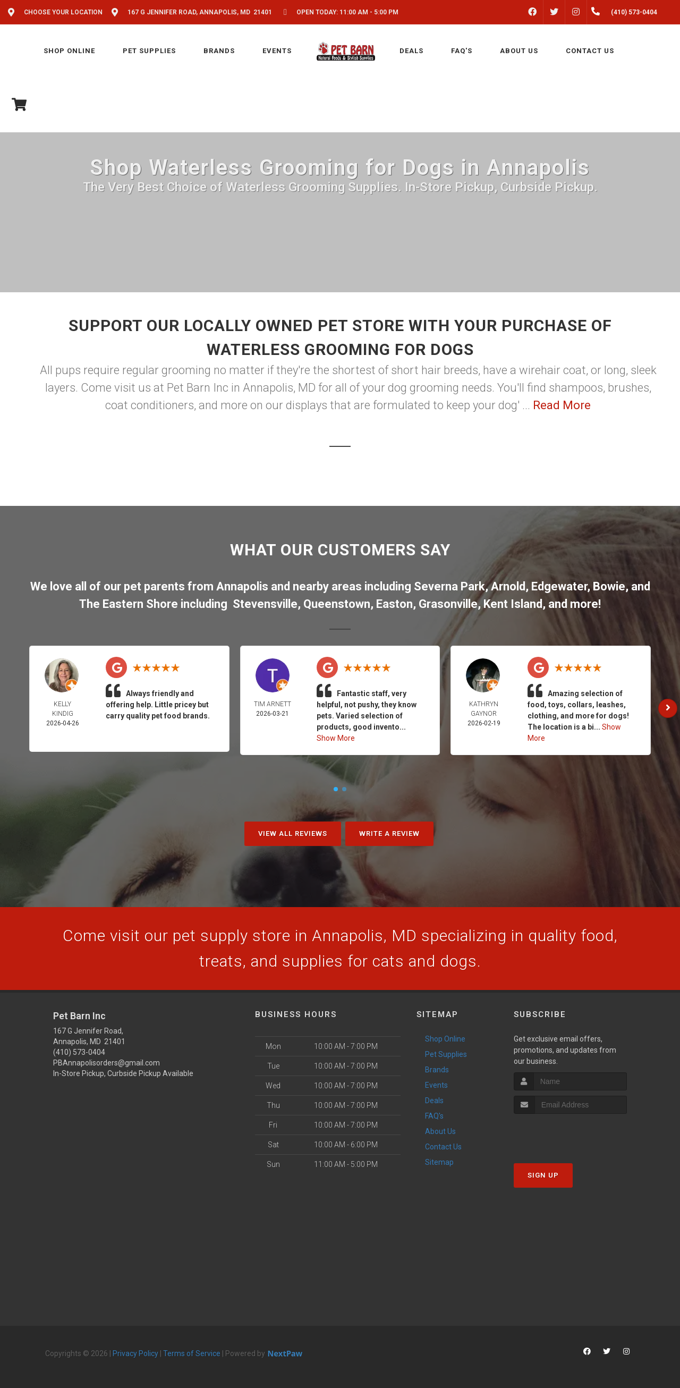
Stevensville (265, 604)
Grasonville (448, 604)
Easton (394, 604)
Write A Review (389, 833)
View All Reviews (292, 833)
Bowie (609, 586)
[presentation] (570, 1133)
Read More (562, 405)
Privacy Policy (135, 1353)
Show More (336, 738)
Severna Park (449, 586)
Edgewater (559, 586)
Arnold (508, 586)
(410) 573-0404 (79, 1052)
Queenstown (336, 604)
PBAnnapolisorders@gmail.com (106, 1063)
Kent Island (512, 604)
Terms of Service (191, 1353)
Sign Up (543, 1175)
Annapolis (242, 586)
